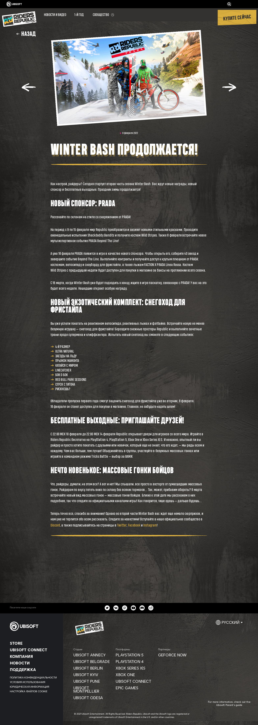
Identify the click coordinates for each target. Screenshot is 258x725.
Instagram (150, 525)
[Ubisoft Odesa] (92, 697)
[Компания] (33, 656)
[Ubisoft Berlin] (92, 668)
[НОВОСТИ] (33, 663)
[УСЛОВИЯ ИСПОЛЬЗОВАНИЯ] (33, 682)
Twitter (122, 525)
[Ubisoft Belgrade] (92, 661)
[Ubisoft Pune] (92, 681)
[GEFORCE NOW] (177, 655)
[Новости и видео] (55, 14)
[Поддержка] (33, 669)
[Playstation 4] (135, 661)
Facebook (134, 525)
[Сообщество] (103, 14)
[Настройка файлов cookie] (28, 691)
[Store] (33, 643)
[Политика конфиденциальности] (33, 677)
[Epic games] (135, 687)
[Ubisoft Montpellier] (92, 689)
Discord (55, 525)
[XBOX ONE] (135, 674)
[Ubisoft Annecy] (92, 655)
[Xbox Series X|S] (135, 668)
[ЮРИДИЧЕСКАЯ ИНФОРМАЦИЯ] (33, 686)
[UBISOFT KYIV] (92, 674)
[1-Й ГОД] (79, 14)
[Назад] (26, 33)
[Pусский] (229, 624)
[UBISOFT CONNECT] (33, 649)
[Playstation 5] (135, 655)
